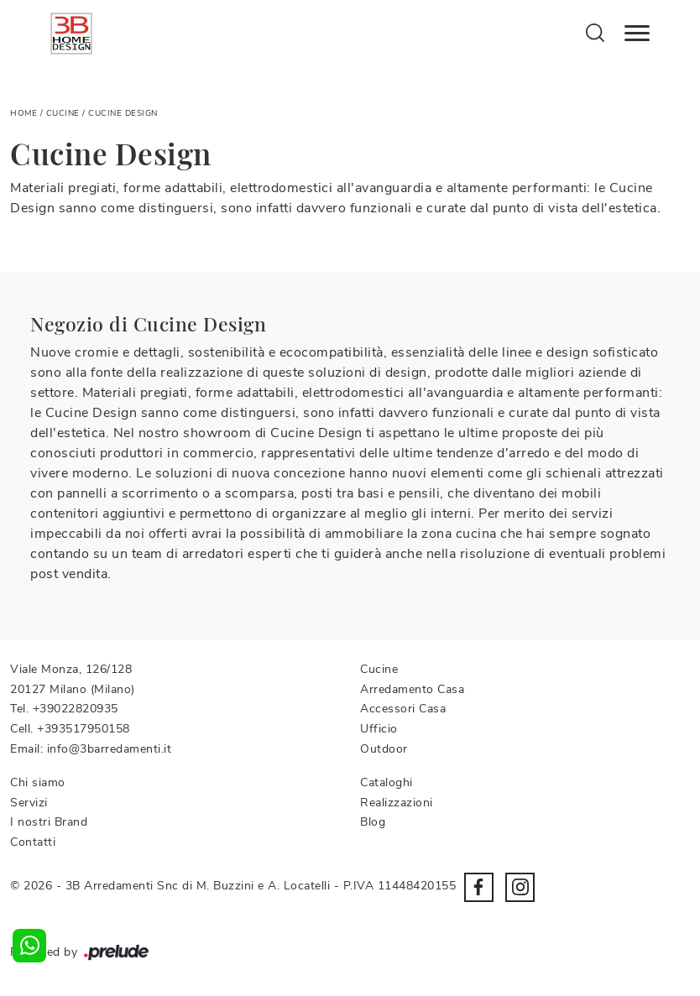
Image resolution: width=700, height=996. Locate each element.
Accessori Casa (403, 709)
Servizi (29, 803)
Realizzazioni (396, 803)
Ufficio (379, 729)
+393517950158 (83, 729)
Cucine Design (123, 113)
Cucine (63, 113)
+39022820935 (75, 709)
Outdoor (384, 749)
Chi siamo (37, 782)
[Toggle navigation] (637, 33)
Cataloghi (386, 782)
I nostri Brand (48, 822)
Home (23, 113)
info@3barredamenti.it (109, 749)
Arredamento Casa (412, 689)
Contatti (32, 842)
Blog (372, 822)
